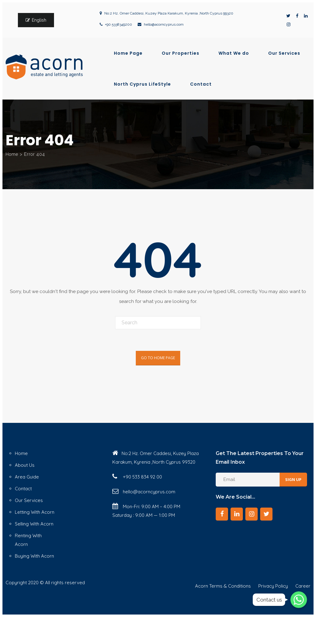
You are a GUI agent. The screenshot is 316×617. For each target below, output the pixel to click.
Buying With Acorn (34, 556)
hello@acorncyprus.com (164, 24)
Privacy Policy (273, 586)
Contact (201, 84)
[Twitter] (266, 514)
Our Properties (180, 53)
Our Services (284, 53)
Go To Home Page (158, 357)
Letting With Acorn (34, 512)
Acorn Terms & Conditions (223, 586)
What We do (233, 53)
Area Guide (27, 477)
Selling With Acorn (34, 524)
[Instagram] (251, 514)
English (39, 20)
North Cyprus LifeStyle (142, 84)
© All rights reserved (62, 582)
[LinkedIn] (237, 514)
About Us (25, 465)
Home (12, 154)
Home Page (128, 53)
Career (302, 586)
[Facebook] (222, 514)
